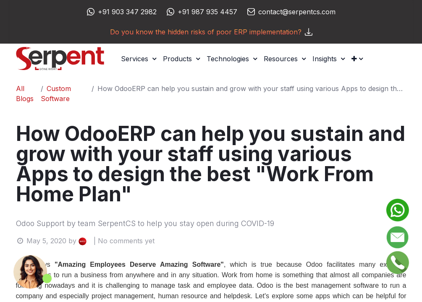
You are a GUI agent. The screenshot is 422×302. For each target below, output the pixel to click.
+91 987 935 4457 (207, 12)
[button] (357, 58)
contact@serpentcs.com (297, 12)
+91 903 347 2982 (127, 12)
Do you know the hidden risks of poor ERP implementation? (211, 32)
